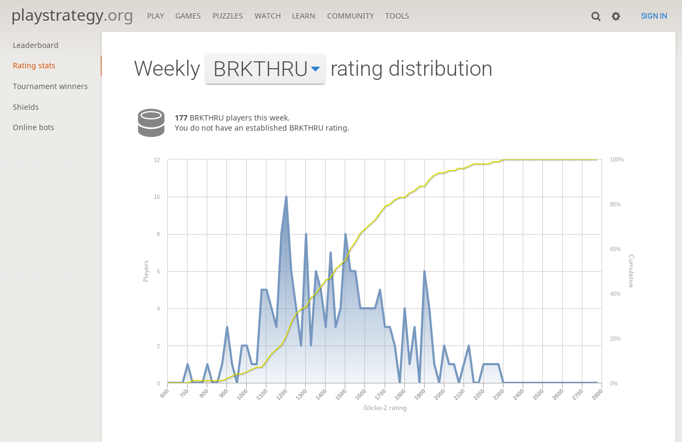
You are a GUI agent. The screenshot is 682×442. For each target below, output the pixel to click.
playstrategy (72, 15)
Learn (303, 16)
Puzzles (228, 16)
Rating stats (34, 65)
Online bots (33, 127)
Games (188, 16)
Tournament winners (50, 86)
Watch (268, 16)
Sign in (654, 16)
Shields (26, 107)
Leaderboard (36, 45)
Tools (397, 16)
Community (350, 16)
